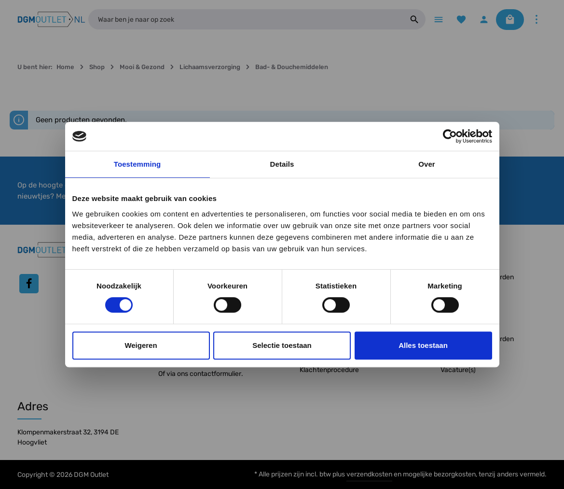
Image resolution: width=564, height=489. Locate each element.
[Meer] (536, 19)
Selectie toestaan (282, 345)
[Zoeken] (414, 19)
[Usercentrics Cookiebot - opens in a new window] (450, 136)
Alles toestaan (423, 345)
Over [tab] (426, 164)
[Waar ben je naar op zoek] (246, 19)
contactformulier (215, 374)
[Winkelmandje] (510, 19)
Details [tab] (282, 164)
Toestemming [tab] (137, 164)
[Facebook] (29, 283)
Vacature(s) (458, 370)
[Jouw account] (483, 19)
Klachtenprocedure (329, 370)
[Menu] (438, 19)
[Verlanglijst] (461, 19)
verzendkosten (369, 474)
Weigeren (140, 345)
